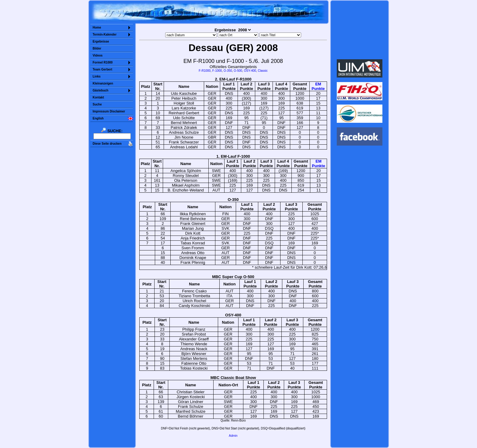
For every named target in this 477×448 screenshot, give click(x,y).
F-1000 (217, 70)
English (98, 118)
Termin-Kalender (105, 34)
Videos (98, 55)
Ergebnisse (101, 41)
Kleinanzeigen (103, 83)
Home (97, 27)
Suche (97, 104)
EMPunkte (318, 86)
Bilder (97, 48)
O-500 (238, 70)
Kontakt (98, 97)
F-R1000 (205, 70)
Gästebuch (101, 90)
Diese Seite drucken (107, 143)
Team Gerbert (102, 69)
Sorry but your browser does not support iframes (359, 30)
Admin (233, 435)
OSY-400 (250, 70)
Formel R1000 (103, 62)
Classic (262, 70)
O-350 (228, 70)
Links (97, 76)
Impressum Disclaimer (109, 111)
